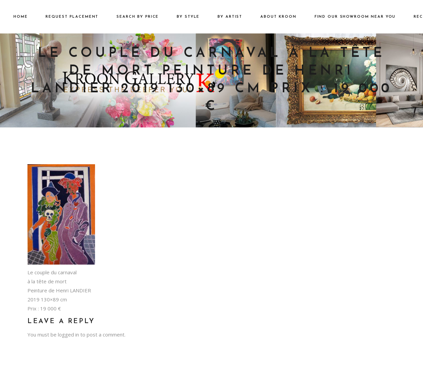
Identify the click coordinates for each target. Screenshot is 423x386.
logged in (68, 334)
